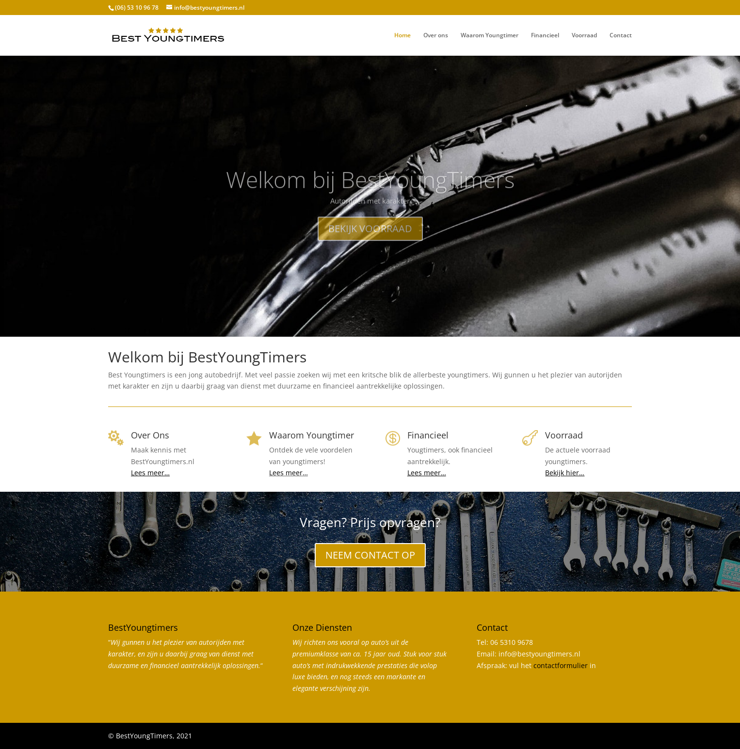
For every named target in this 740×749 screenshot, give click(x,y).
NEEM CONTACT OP (370, 555)
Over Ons (150, 435)
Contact (621, 35)
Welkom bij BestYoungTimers (370, 196)
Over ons (435, 35)
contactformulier (560, 665)
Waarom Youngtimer (489, 35)
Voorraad (584, 35)
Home (402, 35)
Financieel (545, 35)
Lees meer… (288, 472)
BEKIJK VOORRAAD (370, 244)
